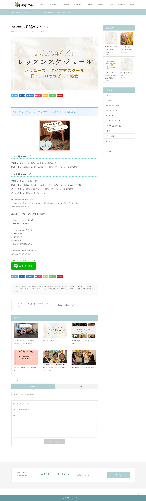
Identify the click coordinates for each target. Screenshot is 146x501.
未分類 (108, 131)
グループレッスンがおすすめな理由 (126, 48)
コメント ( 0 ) (33, 386)
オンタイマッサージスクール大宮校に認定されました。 (54, 369)
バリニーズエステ (111, 110)
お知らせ (21, 31)
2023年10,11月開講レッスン (52, 341)
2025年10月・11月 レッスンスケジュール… (111, 49)
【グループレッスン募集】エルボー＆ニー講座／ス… (111, 75)
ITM (62, 286)
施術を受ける (78, 5)
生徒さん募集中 (80, 289)
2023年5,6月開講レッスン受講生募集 (25, 369)
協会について (54, 5)
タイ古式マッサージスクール (37, 289)
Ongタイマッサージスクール (72, 286)
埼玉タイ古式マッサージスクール (66, 289)
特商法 (132, 5)
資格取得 (66, 5)
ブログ (111, 5)
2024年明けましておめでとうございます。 (83, 342)
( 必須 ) (21, 404)
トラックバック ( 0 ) (76, 386)
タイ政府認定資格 (51, 289)
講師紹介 (101, 5)
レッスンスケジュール (113, 121)
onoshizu (23, 286)
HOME (43, 5)
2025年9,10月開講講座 (126, 74)
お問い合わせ (119, 475)
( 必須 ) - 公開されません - (22, 409)
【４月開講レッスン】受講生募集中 (83, 368)
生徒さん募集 (40, 31)
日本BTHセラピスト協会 (114, 126)
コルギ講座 (109, 100)
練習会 (108, 141)
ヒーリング (109, 116)
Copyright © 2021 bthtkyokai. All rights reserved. (73, 498)
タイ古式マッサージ (30, 31)
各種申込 (91, 5)
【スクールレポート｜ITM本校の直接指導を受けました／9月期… (25, 342)
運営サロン (122, 5)
